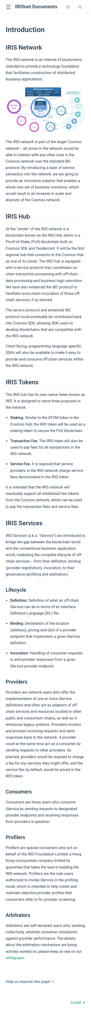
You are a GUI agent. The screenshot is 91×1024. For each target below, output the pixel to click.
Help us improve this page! (30, 981)
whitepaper (15, 958)
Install (76, 1002)
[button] (8, 7)
